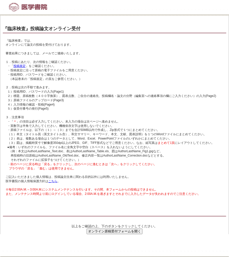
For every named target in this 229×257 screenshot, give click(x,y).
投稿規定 (19, 66)
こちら (52, 181)
